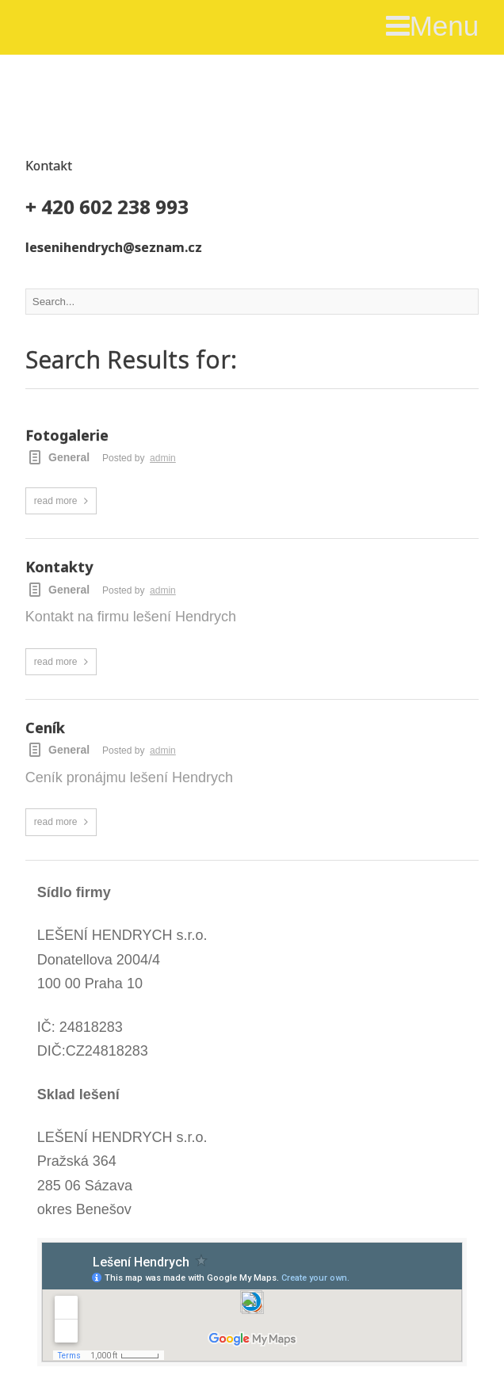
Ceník (45, 728)
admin (163, 458)
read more (56, 500)
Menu (432, 25)
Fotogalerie (67, 436)
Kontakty (59, 567)
